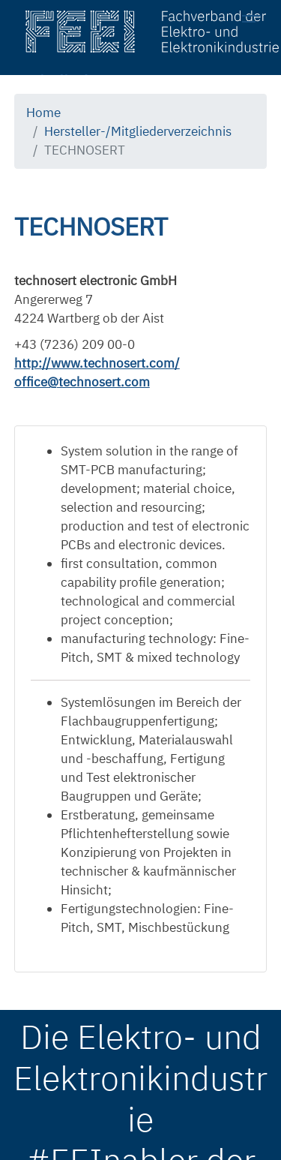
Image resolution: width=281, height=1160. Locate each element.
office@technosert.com (82, 382)
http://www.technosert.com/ (97, 363)
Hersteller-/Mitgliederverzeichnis (138, 131)
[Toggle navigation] (256, 21)
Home (43, 112)
